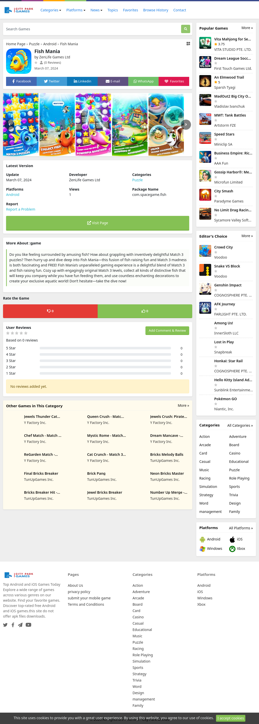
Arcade (205, 444)
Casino (234, 453)
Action (204, 436)
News (95, 10)
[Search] (185, 29)
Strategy (206, 494)
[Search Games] (92, 29)
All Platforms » (241, 528)
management (210, 511)
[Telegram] (19, 623)
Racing (204, 478)
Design (235, 503)
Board (234, 444)
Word (203, 503)
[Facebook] (12, 623)
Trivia (233, 494)
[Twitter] (5, 623)
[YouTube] (27, 623)
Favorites (130, 10)
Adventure (237, 436)
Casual (204, 461)
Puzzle (34, 43)
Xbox (237, 549)
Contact (179, 10)
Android (49, 43)
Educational (239, 461)
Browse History (155, 10)
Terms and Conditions (86, 604)
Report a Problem (20, 209)
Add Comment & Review (167, 330)
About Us (75, 585)
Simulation (208, 486)
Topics (112, 10)
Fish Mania (69, 43)
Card (203, 453)
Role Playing (239, 478)
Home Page (15, 43)
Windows (210, 549)
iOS (236, 539)
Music (204, 469)
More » (183, 405)
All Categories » (240, 425)
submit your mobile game (89, 598)
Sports (234, 486)
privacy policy (79, 591)
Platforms (74, 10)
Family (234, 511)
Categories (49, 10)
